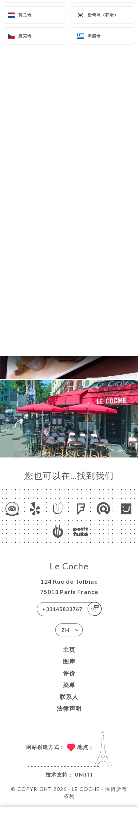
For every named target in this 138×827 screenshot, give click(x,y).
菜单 (69, 684)
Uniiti (84, 774)
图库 (69, 661)
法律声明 (69, 708)
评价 (69, 672)
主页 (69, 649)
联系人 (69, 696)
